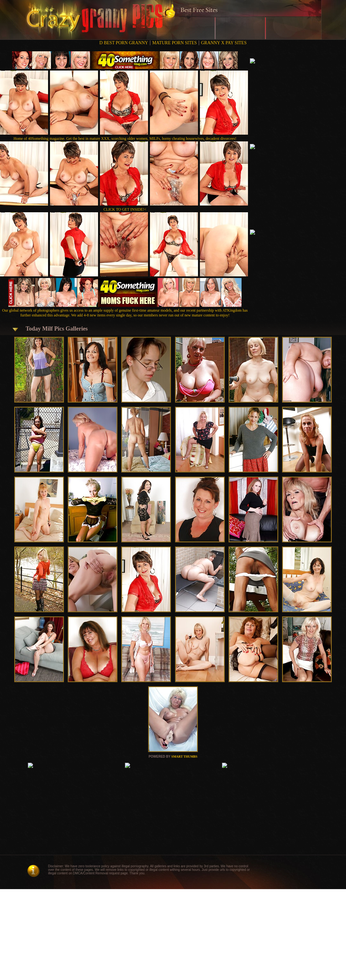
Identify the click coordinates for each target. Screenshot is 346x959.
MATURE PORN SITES (174, 42)
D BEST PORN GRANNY (123, 42)
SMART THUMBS (184, 756)
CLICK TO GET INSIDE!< (124, 209)
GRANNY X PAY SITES (223, 42)
